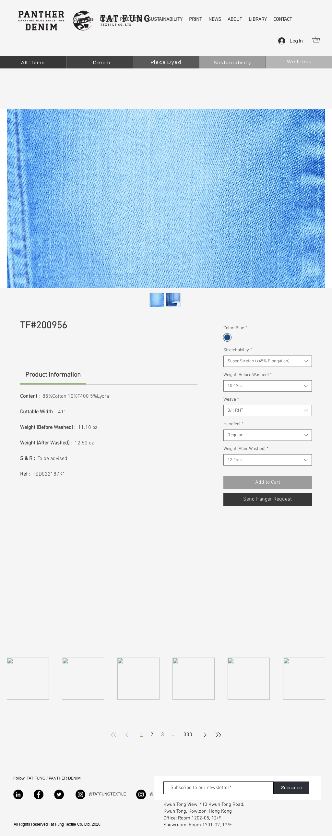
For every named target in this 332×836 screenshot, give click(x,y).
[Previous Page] (127, 734)
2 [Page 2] (151, 735)
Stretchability (237, 350)
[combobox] (267, 361)
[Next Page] (205, 734)
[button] (319, 39)
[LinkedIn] (18, 794)
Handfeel (233, 424)
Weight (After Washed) (245, 449)
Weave (231, 399)
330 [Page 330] (188, 735)
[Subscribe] (291, 787)
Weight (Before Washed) (247, 375)
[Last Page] (218, 734)
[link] (53, 375)
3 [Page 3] (162, 735)
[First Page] (114, 734)
